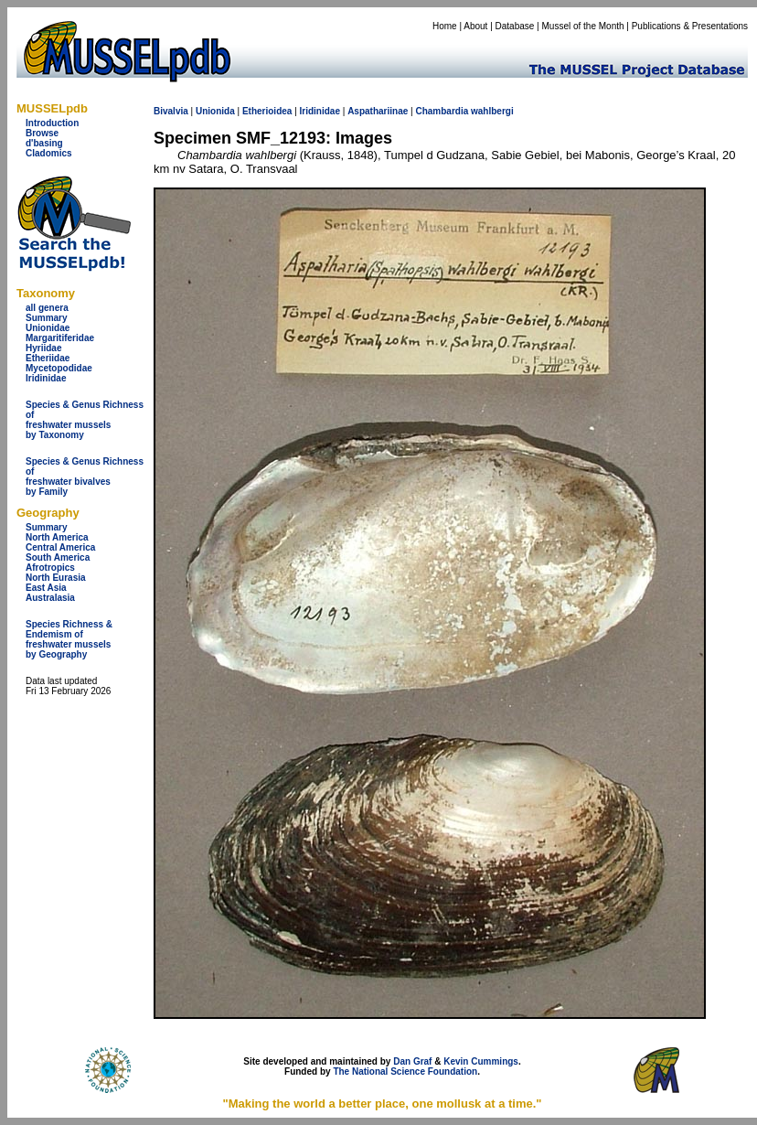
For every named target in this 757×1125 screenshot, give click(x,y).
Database (515, 26)
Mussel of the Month (583, 26)
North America (57, 537)
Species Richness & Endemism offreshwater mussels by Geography (69, 639)
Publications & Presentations (690, 26)
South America (58, 557)
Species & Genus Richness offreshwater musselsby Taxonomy (85, 420)
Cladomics (49, 153)
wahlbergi (492, 111)
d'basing (44, 143)
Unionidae (47, 328)
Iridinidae (46, 378)
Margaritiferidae (60, 338)
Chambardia (441, 111)
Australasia (50, 598)
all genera (47, 308)
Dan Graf (412, 1061)
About (475, 26)
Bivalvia (171, 111)
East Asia (46, 588)
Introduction (52, 123)
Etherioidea (267, 111)
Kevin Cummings (480, 1061)
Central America (60, 547)
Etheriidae (47, 358)
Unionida (215, 111)
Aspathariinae (377, 111)
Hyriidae (43, 348)
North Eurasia (56, 578)
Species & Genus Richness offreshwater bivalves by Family (85, 476)
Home (444, 26)
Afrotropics (50, 567)
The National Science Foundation (405, 1071)
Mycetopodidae (59, 368)
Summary (47, 318)
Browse (42, 133)
